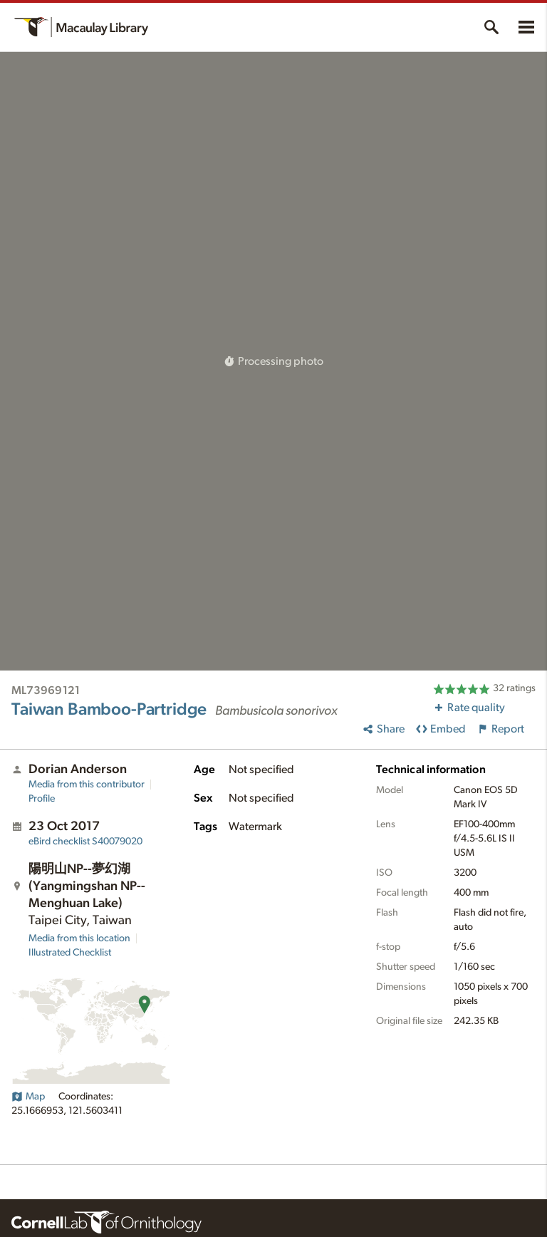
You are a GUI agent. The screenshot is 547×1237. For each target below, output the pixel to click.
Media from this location (79, 938)
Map (28, 1097)
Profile (41, 799)
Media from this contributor (86, 785)
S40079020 (85, 842)
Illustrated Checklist (69, 953)
